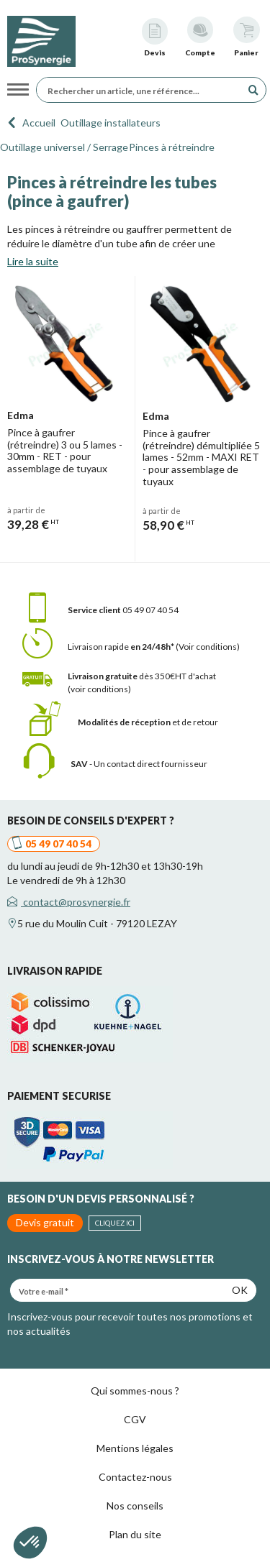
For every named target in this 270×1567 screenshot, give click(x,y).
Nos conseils (135, 1505)
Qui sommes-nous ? (135, 1390)
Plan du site (135, 1534)
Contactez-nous (135, 1477)
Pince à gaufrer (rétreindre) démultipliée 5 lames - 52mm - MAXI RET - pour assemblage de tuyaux (201, 457)
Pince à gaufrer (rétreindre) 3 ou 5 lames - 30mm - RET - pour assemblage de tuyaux (64, 450)
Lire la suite (32, 261)
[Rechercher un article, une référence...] (142, 90)
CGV (135, 1419)
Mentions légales (135, 1448)
